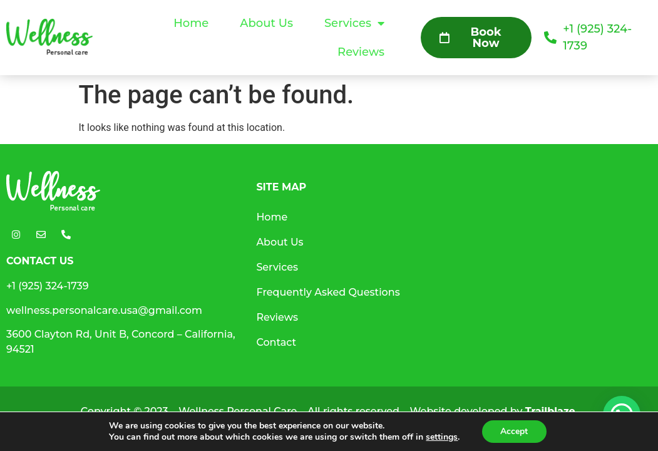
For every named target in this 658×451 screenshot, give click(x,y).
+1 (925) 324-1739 (47, 286)
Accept (514, 431)
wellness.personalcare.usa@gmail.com (104, 310)
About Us (266, 23)
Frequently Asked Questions (327, 292)
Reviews (360, 52)
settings (442, 437)
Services (354, 23)
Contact (276, 342)
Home (190, 23)
